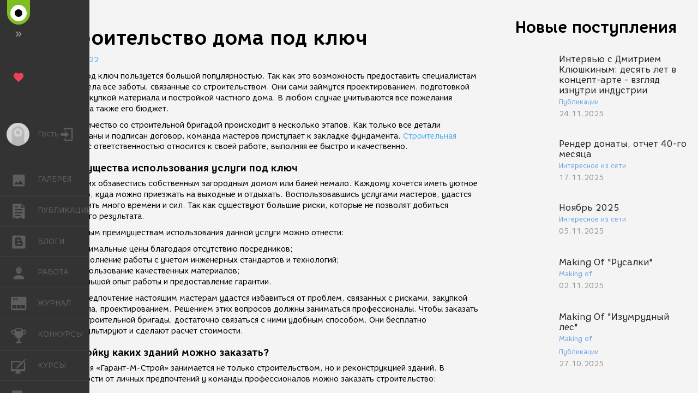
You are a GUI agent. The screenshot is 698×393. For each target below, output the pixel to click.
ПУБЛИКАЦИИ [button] (24, 210)
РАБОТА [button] (24, 272)
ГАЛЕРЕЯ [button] (24, 179)
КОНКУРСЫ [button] (24, 334)
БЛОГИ (24, 241)
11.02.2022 (76, 59)
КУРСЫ (24, 364)
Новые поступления (596, 27)
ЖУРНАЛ (24, 302)
